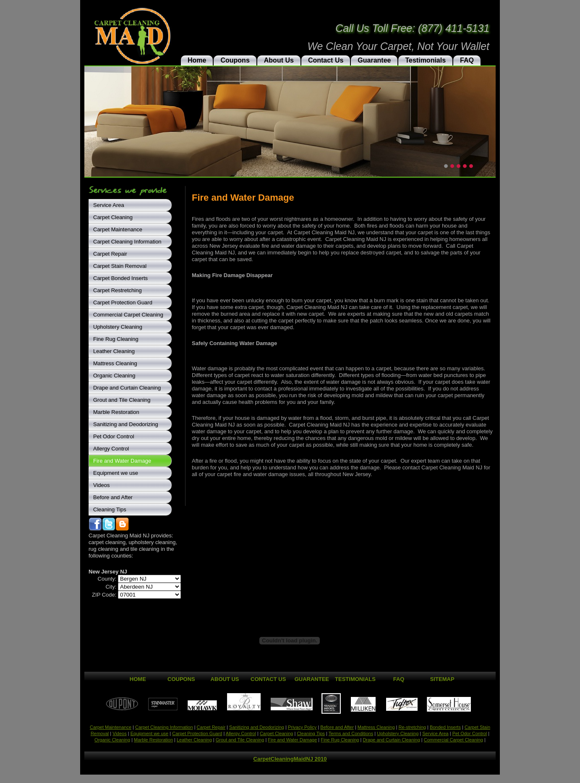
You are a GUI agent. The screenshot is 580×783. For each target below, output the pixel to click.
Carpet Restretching (117, 290)
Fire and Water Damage (122, 461)
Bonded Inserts (445, 727)
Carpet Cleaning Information (127, 241)
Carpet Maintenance (117, 229)
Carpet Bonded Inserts (120, 278)
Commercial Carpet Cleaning (128, 315)
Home (197, 60)
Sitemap (442, 679)
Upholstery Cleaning (117, 327)
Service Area (108, 205)
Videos (101, 485)
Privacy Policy (302, 727)
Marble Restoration (116, 412)
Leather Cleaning (114, 351)
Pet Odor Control (113, 436)
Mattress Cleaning (115, 363)
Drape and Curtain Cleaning (127, 388)
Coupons (234, 60)
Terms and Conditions (351, 733)
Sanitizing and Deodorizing (125, 424)
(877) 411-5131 (453, 28)
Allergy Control (111, 448)
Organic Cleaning (114, 375)
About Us (279, 60)
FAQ (467, 60)
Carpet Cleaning (113, 217)
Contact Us (325, 60)
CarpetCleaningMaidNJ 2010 (290, 759)
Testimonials (425, 60)
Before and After (113, 497)
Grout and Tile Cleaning (122, 400)
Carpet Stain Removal (119, 266)
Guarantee (374, 60)
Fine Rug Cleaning (115, 339)
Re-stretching (412, 727)
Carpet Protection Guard (122, 302)
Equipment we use (115, 473)
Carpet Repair (110, 254)
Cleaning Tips (109, 509)
